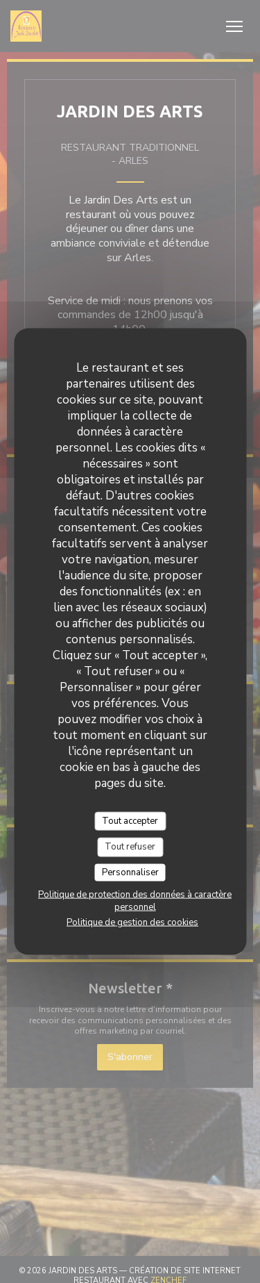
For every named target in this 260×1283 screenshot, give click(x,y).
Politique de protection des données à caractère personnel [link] (135, 900)
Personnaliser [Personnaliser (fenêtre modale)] (130, 872)
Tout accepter (130, 820)
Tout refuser (130, 847)
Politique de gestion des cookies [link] (132, 922)
